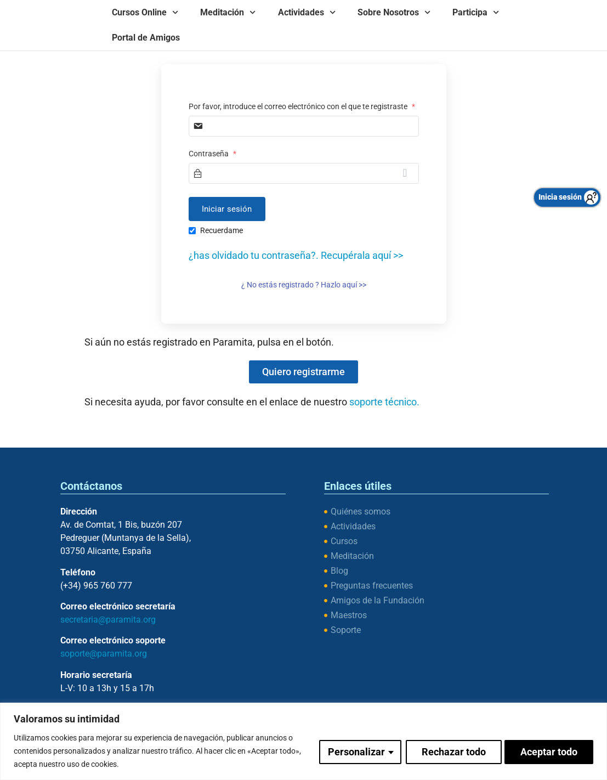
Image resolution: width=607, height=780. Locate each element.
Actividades (307, 12)
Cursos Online (145, 12)
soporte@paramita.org (103, 653)
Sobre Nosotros (394, 12)
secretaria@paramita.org (108, 619)
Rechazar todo (452, 750)
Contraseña (212, 153)
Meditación (228, 12)
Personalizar (354, 750)
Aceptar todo (548, 750)
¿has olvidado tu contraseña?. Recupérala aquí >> (296, 255)
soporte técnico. (384, 402)
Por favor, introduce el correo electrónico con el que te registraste (302, 106)
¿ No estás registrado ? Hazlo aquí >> (303, 284)
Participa (475, 12)
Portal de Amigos (146, 37)
